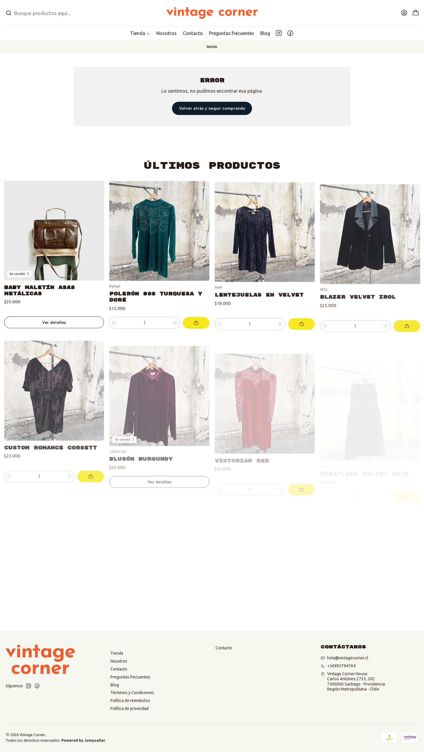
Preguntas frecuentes (130, 677)
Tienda (116, 653)
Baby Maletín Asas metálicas (39, 308)
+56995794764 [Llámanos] (338, 665)
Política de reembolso (130, 700)
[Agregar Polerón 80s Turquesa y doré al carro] (196, 348)
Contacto (118, 669)
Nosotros (118, 661)
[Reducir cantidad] (114, 348)
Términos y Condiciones (132, 692)
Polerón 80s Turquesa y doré (155, 322)
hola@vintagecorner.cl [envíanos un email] (344, 658)
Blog (114, 685)
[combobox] (71, 13)
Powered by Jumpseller (83, 740)
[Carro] (415, 13)
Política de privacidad (129, 708)
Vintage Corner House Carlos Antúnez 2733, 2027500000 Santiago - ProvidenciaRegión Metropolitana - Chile (353, 681)
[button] (140, 33)
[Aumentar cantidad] (175, 348)
